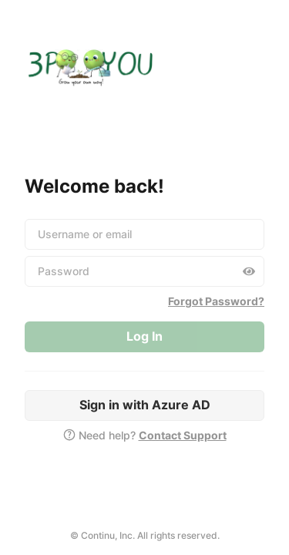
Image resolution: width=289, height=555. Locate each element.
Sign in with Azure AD (144, 404)
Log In (144, 336)
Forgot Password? (216, 301)
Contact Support (183, 435)
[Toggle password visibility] (249, 271)
